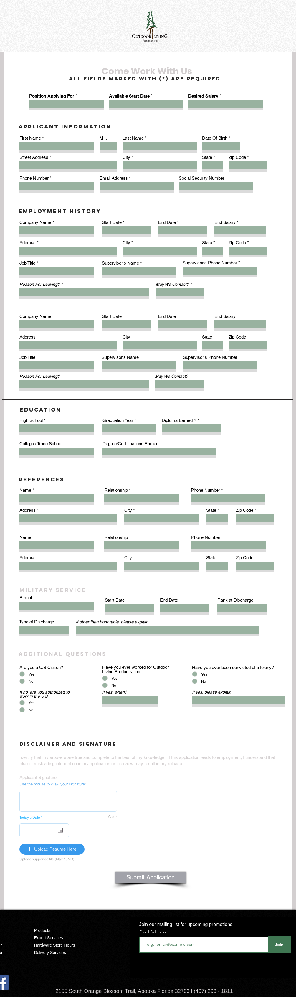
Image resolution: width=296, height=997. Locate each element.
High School (31, 420)
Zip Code (237, 157)
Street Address (33, 157)
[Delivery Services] (59, 952)
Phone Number (34, 178)
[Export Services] (59, 938)
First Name (30, 138)
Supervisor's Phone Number (210, 262)
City (126, 157)
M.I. (103, 138)
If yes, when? (114, 692)
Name (25, 490)
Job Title (27, 263)
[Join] (279, 944)
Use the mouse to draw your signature (52, 784)
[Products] (59, 930)
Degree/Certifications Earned (130, 443)
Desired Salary (203, 96)
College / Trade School (40, 443)
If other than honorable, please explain (112, 622)
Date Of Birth (214, 138)
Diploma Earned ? (179, 420)
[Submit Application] (150, 877)
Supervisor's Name (120, 263)
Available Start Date (129, 96)
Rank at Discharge (235, 600)
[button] (52, 849)
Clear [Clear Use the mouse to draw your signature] (112, 816)
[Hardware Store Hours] (59, 945)
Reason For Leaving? (39, 284)
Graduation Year (117, 420)
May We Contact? (172, 284)
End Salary (225, 222)
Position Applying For (51, 96)
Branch (26, 597)
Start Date (112, 222)
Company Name (35, 222)
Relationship (116, 490)
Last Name (133, 138)
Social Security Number (201, 178)
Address (27, 242)
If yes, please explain (211, 692)
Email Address (114, 178)
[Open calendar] (60, 830)
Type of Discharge (36, 622)
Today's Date (31, 817)
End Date (167, 222)
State (207, 157)
